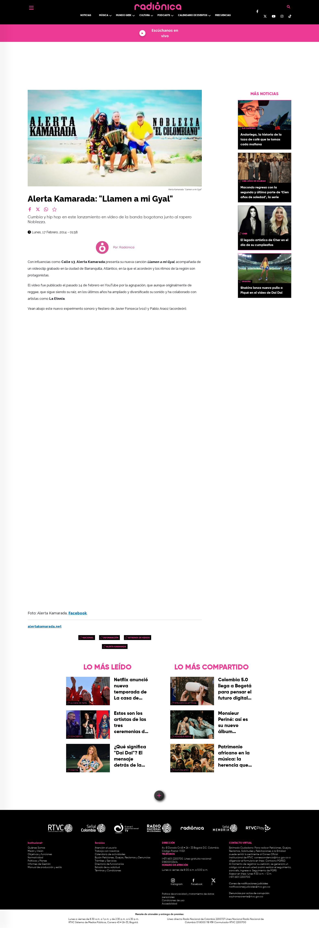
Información (111, 637)
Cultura (144, 15)
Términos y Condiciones (108, 870)
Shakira (246, 281)
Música (103, 15)
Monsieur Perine (182, 737)
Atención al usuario (106, 848)
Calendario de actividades (110, 854)
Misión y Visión (35, 851)
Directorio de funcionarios (109, 864)
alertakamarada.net (44, 626)
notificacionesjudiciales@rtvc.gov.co (249, 887)
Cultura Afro (181, 770)
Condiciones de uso (173, 900)
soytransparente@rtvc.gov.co (246, 896)
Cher (244, 234)
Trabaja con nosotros (107, 851)
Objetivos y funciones (40, 854)
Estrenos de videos (139, 637)
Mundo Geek (123, 15)
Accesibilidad (170, 904)
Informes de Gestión (39, 864)
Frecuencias (223, 15)
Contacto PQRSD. (275, 861)
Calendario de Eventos (192, 15)
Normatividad (35, 857)
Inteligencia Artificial (185, 703)
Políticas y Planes (37, 861)
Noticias (85, 15)
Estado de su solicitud (107, 867)
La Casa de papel (78, 703)
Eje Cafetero (249, 128)
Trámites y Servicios (106, 861)
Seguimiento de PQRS (264, 870)
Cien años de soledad (254, 181)
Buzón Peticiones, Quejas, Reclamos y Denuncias (122, 857)
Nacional (88, 637)
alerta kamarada (116, 646)
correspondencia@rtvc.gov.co (271, 857)
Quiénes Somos (36, 848)
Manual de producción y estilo (45, 867)
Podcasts (163, 15)
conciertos (76, 737)
